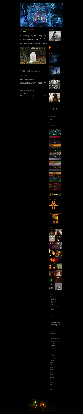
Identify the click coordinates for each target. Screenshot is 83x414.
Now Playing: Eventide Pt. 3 (55, 327)
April (52, 355)
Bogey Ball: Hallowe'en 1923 (56, 322)
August (52, 348)
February (52, 358)
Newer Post (22, 95)
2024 (51, 298)
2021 (51, 365)
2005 (51, 391)
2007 (51, 387)
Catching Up (53, 343)
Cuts (49, 122)
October (52, 345)
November (53, 301)
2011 (51, 381)
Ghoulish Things (53, 331)
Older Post (45, 95)
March (52, 357)
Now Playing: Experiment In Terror (57, 307)
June (52, 352)
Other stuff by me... (52, 125)
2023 (51, 362)
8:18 (49, 121)
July (52, 350)
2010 (51, 382)
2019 (51, 367)
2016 (51, 372)
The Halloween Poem (52, 116)
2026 (51, 294)
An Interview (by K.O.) (53, 108)
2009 (51, 384)
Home (34, 95)
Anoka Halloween (54, 333)
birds (24, 71)
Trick (49, 118)
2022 (51, 364)
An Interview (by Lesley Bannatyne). (55, 106)
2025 (51, 296)
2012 (51, 379)
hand (35, 71)
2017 (51, 370)
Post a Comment (23, 93)
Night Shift (50, 119)
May (52, 353)
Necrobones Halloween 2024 (56, 320)
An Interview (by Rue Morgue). (54, 109)
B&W (52, 304)
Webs (52, 312)
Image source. (22, 66)
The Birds (52, 335)
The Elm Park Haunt (54, 311)
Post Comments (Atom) (29, 97)
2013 (51, 377)
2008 (51, 386)
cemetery (28, 71)
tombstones (38, 71)
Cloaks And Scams (54, 302)
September (53, 346)
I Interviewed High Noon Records (54, 111)
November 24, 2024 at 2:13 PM (27, 90)
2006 (51, 389)
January (52, 360)
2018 (51, 369)
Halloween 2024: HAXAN (55, 341)
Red (51, 314)
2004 (51, 392)
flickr (32, 71)
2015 (51, 374)
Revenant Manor (23, 77)
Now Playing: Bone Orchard (55, 336)
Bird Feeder (23, 31)
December (53, 299)
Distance (52, 309)
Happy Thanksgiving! (54, 306)
